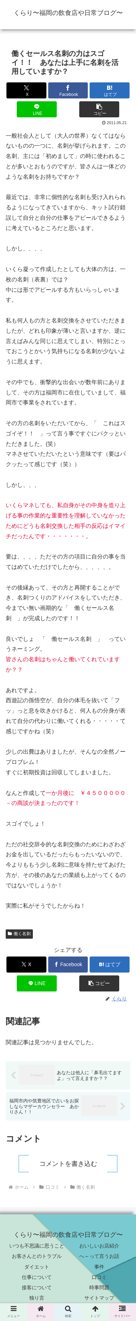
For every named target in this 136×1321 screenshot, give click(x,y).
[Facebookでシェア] (68, 90)
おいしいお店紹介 (99, 1246)
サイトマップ (99, 1298)
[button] (99, 109)
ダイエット (36, 1267)
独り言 (36, 1298)
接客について (37, 1287)
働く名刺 (19, 933)
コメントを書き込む (68, 1163)
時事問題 (99, 1287)
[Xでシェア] (26, 90)
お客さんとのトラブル (37, 1256)
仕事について (37, 1277)
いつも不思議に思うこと (36, 1246)
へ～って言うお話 (99, 1256)
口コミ (99, 1277)
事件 (99, 1267)
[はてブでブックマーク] (110, 90)
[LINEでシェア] (37, 109)
